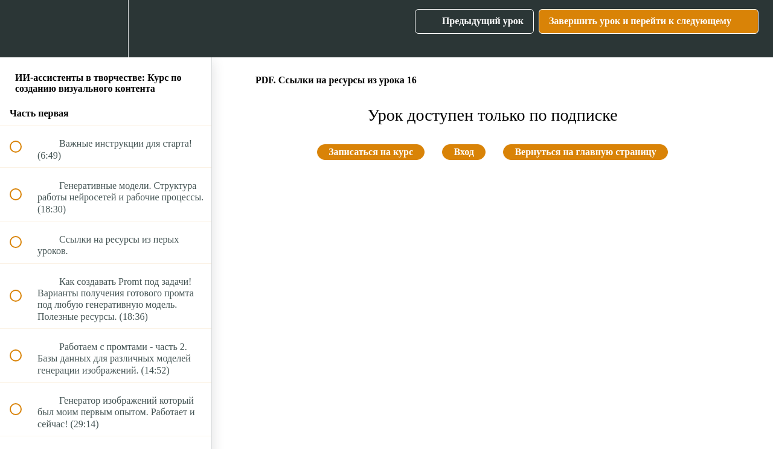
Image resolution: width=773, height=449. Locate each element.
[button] (22, 28)
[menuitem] (105, 28)
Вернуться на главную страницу (585, 152)
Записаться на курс (371, 152)
